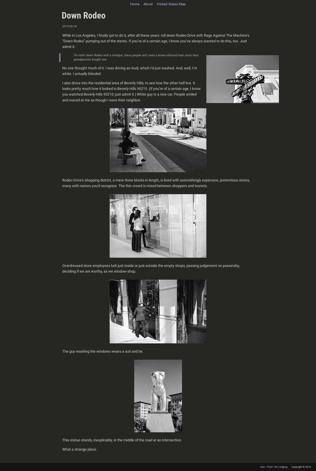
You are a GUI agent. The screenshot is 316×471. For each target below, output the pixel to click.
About (148, 4)
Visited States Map (171, 4)
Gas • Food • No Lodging (273, 466)
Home (134, 4)
